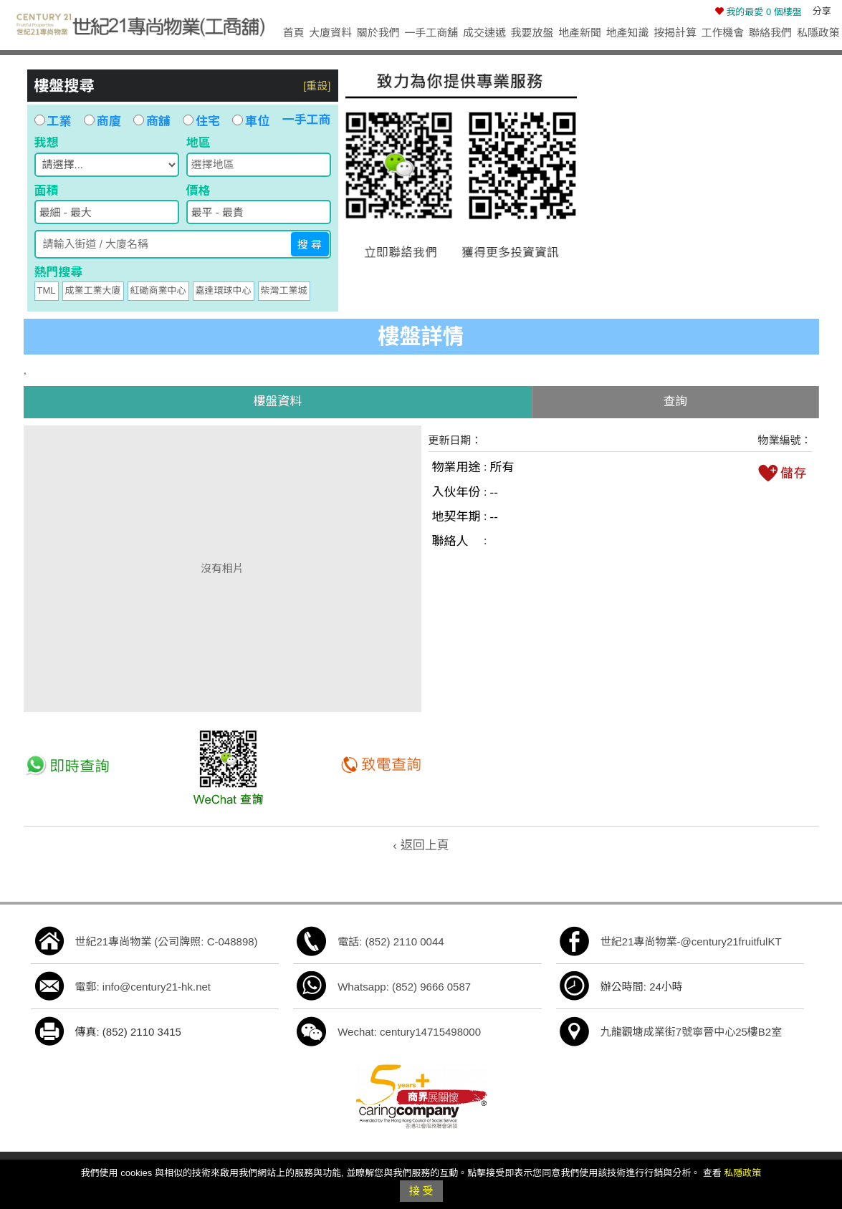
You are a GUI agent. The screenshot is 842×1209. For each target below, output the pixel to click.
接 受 (420, 1191)
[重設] (316, 86)
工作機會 (723, 33)
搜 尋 (309, 245)
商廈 (102, 121)
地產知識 (627, 33)
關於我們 (378, 33)
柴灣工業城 (284, 290)
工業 (53, 121)
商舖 (152, 121)
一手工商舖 (431, 33)
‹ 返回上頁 (421, 845)
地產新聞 (579, 33)
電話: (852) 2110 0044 (391, 941)
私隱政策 (818, 33)
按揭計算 (675, 33)
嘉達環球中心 (224, 290)
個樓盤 (758, 11)
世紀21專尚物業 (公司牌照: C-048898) (166, 941)
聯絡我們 (770, 33)
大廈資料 (330, 33)
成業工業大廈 (93, 290)
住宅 (201, 121)
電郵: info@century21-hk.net (143, 987)
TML (46, 290)
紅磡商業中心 (158, 290)
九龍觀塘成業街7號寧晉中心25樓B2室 (691, 1032)
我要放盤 (531, 33)
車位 (250, 121)
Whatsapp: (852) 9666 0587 (404, 987)
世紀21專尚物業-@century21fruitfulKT (691, 941)
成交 (484, 33)
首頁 (294, 33)
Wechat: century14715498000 (409, 1032)
